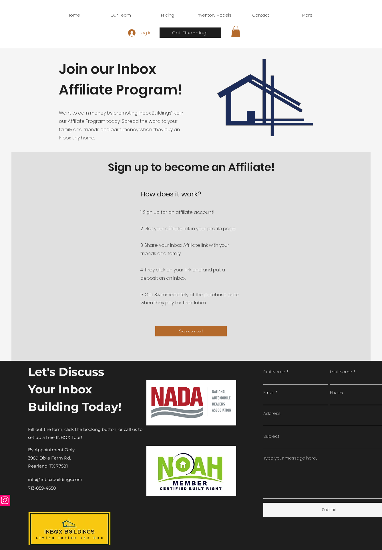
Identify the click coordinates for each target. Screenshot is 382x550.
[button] (235, 31)
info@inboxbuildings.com (55, 479)
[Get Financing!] (190, 32)
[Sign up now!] (191, 331)
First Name (274, 372)
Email (268, 392)
